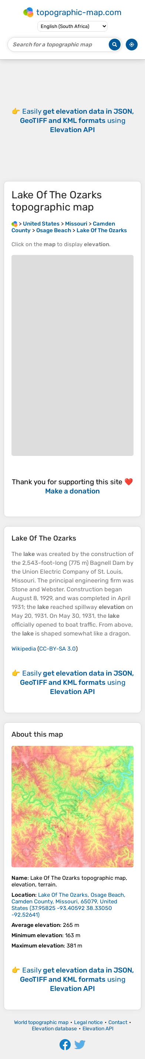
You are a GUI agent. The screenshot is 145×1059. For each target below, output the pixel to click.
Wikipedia (23, 648)
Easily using (77, 120)
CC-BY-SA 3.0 (57, 648)
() (68, 905)
